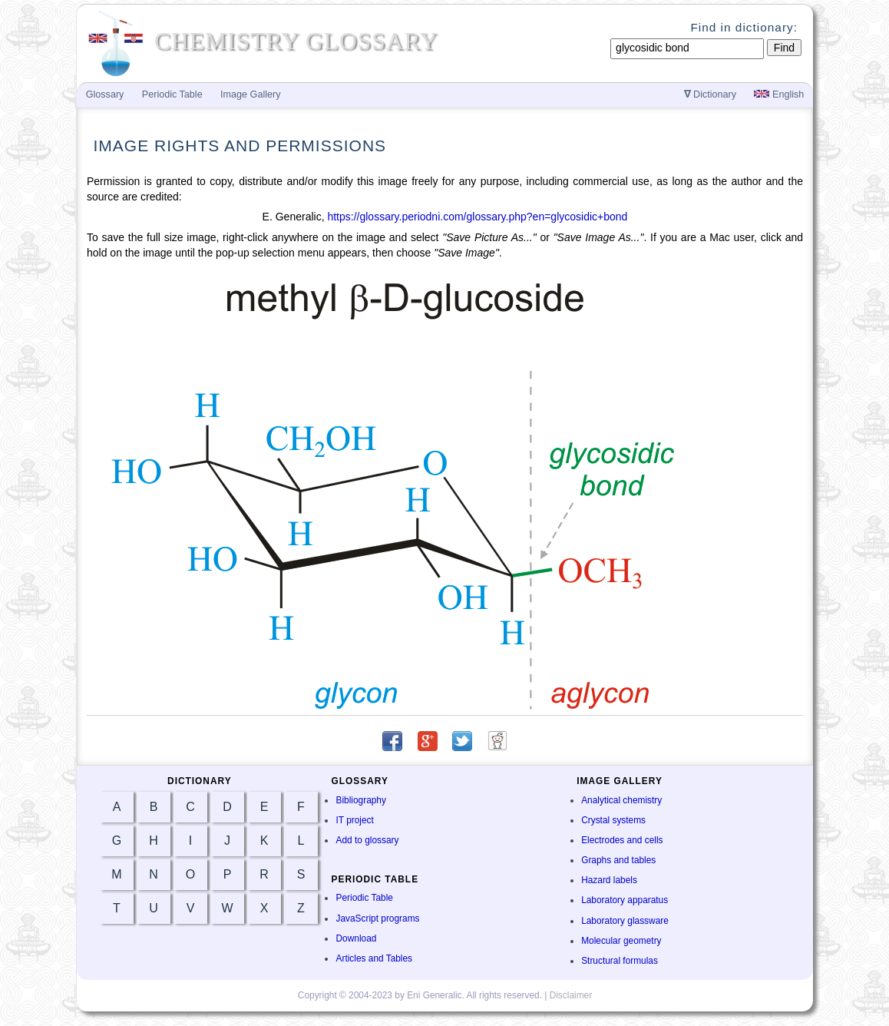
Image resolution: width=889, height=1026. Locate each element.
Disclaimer (571, 995)
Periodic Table (363, 897)
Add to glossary (366, 840)
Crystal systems (613, 820)
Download (355, 938)
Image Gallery (250, 94)
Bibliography (360, 800)
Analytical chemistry (621, 800)
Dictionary (710, 94)
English (779, 94)
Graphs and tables (618, 860)
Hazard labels (609, 880)
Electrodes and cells (622, 840)
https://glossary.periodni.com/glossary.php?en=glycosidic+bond (477, 216)
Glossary (105, 94)
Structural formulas (619, 960)
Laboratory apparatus (624, 900)
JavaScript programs (377, 918)
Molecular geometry (621, 940)
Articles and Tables (373, 958)
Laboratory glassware (625, 920)
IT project (354, 820)
